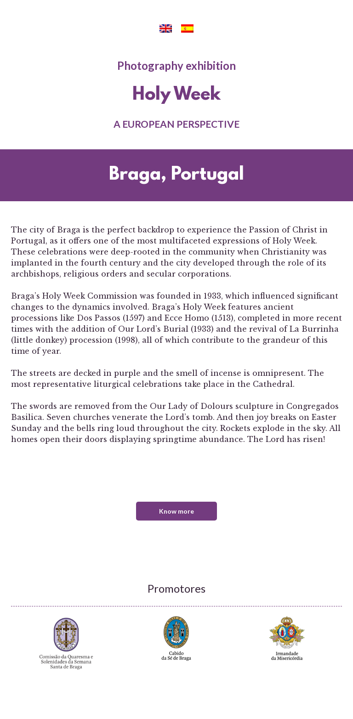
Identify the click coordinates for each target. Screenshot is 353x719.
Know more (176, 511)
